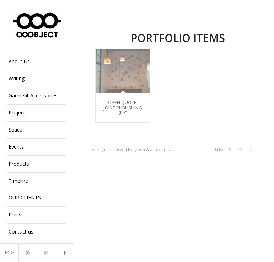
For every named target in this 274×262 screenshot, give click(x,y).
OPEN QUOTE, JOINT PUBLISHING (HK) (123, 107)
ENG (9, 252)
